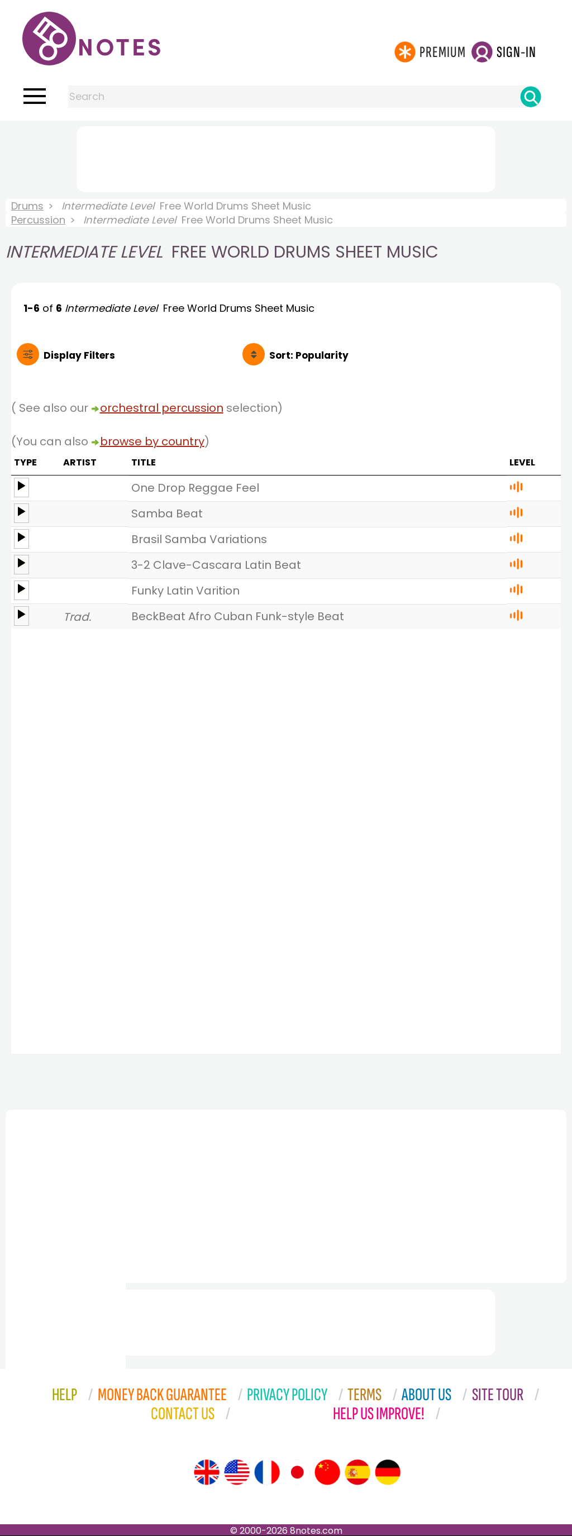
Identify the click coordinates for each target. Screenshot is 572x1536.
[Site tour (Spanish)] (357, 1472)
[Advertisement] (286, 157)
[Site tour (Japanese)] (297, 1472)
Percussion (38, 220)
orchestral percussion (161, 408)
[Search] (530, 96)
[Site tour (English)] (207, 1472)
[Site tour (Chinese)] (327, 1472)
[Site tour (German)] (388, 1472)
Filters (79, 355)
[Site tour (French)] (267, 1472)
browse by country (152, 441)
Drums (27, 206)
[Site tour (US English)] (237, 1472)
